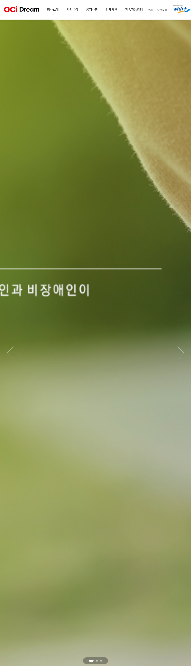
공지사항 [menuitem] (92, 10)
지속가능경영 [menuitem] (134, 10)
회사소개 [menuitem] (53, 10)
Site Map (162, 9)
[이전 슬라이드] (10, 352)
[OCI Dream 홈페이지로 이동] (21, 11)
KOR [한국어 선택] (150, 9)
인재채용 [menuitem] (111, 10)
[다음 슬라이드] (180, 352)
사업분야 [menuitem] (72, 10)
